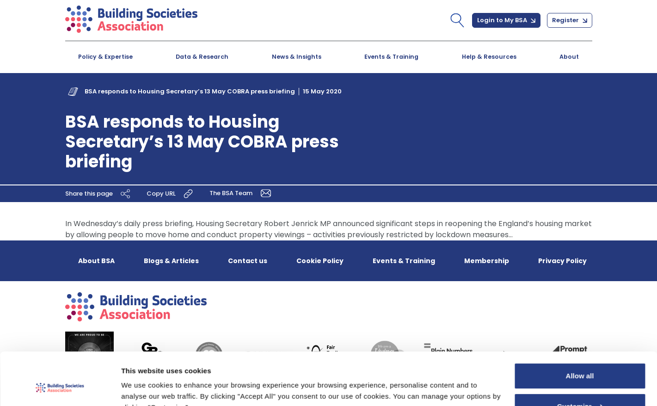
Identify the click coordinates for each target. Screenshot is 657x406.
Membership (486, 260)
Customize (580, 361)
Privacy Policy (562, 260)
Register (569, 20)
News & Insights (296, 57)
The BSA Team (241, 193)
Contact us (247, 260)
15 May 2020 (322, 91)
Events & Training (391, 57)
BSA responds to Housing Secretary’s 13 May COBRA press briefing (190, 91)
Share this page (99, 193)
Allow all (580, 331)
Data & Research (202, 57)
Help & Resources (489, 57)
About (569, 57)
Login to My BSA (506, 20)
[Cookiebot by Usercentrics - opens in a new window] (59, 388)
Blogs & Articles (171, 260)
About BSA (96, 260)
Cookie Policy (320, 260)
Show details (142, 388)
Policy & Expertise (105, 57)
